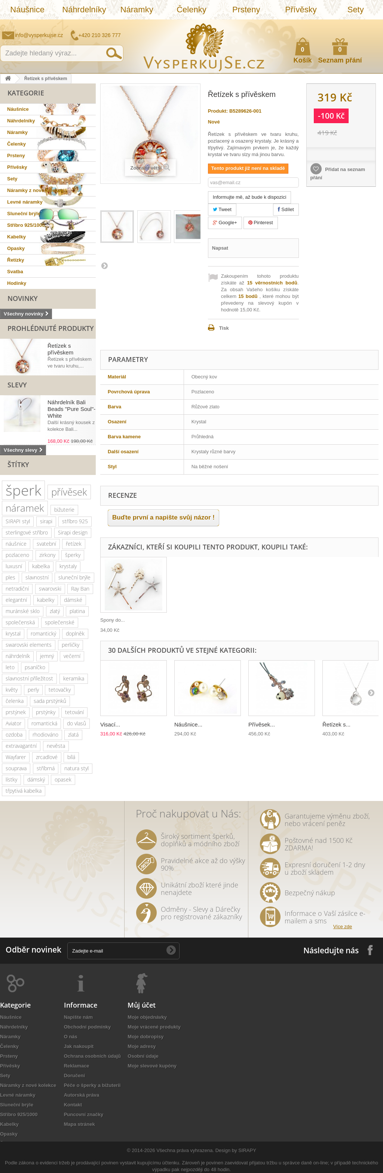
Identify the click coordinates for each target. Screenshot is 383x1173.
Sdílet (286, 209)
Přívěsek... (261, 724)
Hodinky (16, 283)
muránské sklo (23, 611)
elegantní (16, 599)
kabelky (45, 599)
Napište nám (328, 24)
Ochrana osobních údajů (92, 1056)
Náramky (136, 9)
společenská (20, 622)
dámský (36, 779)
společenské (59, 622)
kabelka (41, 566)
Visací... (110, 724)
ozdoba (14, 734)
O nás (70, 1036)
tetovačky (60, 689)
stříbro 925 (75, 521)
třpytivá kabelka (24, 790)
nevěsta (56, 745)
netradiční (17, 588)
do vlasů (76, 723)
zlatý (55, 611)
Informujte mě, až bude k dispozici (250, 197)
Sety (355, 9)
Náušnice (27, 9)
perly (33, 689)
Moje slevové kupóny (152, 1066)
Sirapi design (73, 532)
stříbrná (46, 768)
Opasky (16, 248)
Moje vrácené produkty (154, 1027)
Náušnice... (188, 724)
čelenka (15, 700)
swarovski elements (29, 644)
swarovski (50, 588)
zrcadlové (47, 757)
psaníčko (35, 667)
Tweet (222, 209)
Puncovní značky (83, 1114)
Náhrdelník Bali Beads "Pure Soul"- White (71, 409)
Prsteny (246, 9)
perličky (70, 644)
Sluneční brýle (23, 213)
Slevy (17, 384)
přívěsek (69, 492)
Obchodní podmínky (87, 1027)
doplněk (75, 633)
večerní (72, 655)
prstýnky (45, 712)
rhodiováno (45, 734)
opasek (63, 779)
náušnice (16, 543)
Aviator (13, 723)
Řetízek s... (336, 724)
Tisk (224, 328)
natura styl (76, 768)
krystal (13, 633)
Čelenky (191, 9)
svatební (46, 543)
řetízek (74, 543)
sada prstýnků (50, 700)
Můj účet (142, 1004)
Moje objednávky (147, 1017)
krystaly (68, 566)
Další (104, 265)
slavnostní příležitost (29, 678)
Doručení (74, 1075)
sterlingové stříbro (27, 532)
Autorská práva (81, 1095)
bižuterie (64, 509)
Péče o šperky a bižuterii (92, 1085)
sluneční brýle (74, 577)
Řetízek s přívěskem (60, 349)
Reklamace (76, 1066)
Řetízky (15, 260)
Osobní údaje (143, 1056)
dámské (73, 599)
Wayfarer (16, 757)
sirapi (46, 521)
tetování (74, 712)
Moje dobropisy (145, 1036)
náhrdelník (18, 655)
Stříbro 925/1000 (26, 225)
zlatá (73, 734)
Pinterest (260, 222)
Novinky (22, 298)
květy (12, 689)
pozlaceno (17, 554)
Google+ (225, 222)
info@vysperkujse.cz (39, 35)
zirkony (47, 554)
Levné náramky (25, 202)
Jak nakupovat (347, 24)
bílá (71, 757)
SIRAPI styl (18, 521)
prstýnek (16, 712)
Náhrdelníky (84, 9)
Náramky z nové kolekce (35, 190)
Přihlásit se (370, 25)
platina (77, 611)
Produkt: (218, 111)
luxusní (14, 566)
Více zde (342, 926)
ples (10, 577)
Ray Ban (80, 588)
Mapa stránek (79, 1124)
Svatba (15, 271)
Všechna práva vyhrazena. (185, 1150)
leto (10, 667)
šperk (23, 490)
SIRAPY (247, 1150)
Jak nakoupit (79, 1046)
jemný (47, 655)
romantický (43, 633)
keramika (73, 678)
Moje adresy (142, 1046)
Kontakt (73, 1105)
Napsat (220, 248)
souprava (16, 768)
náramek (25, 508)
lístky (11, 779)
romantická (44, 723)
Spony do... (112, 620)
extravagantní (21, 745)
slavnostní (37, 577)
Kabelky (16, 237)
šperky (72, 554)
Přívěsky (300, 9)
